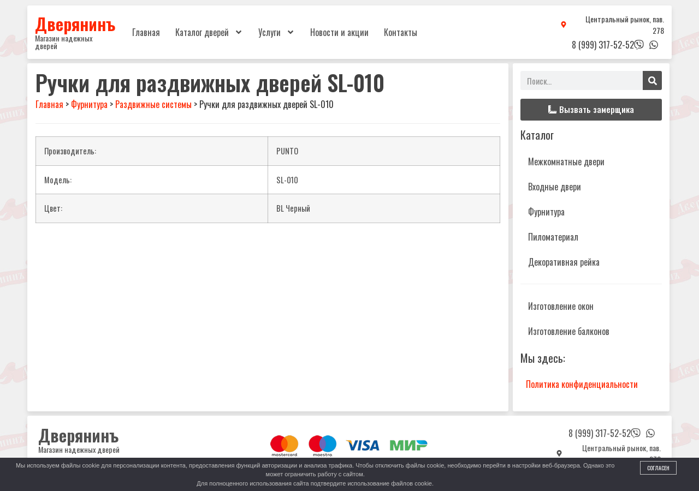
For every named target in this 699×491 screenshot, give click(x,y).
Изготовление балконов (568, 331)
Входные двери (554, 186)
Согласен (658, 468)
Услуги (276, 32)
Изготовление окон (561, 306)
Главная (146, 32)
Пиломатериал (553, 236)
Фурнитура (546, 211)
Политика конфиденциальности (582, 384)
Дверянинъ (75, 23)
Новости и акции (339, 32)
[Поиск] (652, 80)
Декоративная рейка (564, 261)
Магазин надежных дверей (63, 41)
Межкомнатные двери (566, 161)
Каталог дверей (209, 32)
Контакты (400, 32)
